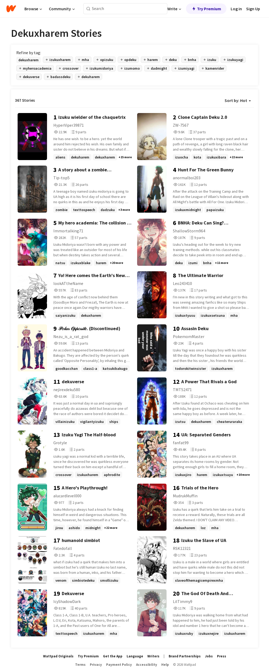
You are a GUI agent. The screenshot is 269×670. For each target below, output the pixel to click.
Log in (236, 8)
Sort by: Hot (238, 100)
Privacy (96, 664)
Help (165, 664)
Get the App (112, 656)
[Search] (88, 9)
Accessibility (146, 664)
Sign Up (253, 8)
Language (135, 656)
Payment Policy (119, 664)
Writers (153, 656)
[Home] (11, 8)
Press (221, 656)
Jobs (209, 656)
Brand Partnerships (185, 656)
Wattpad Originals (58, 656)
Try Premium (206, 8)
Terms (80, 664)
